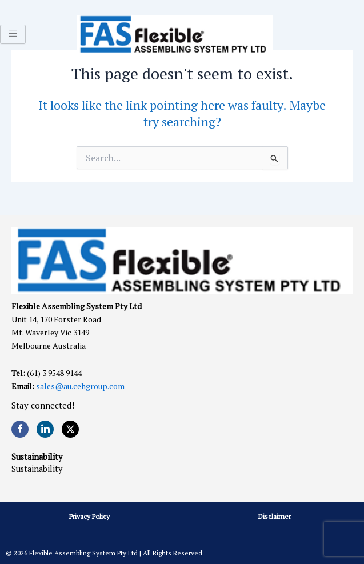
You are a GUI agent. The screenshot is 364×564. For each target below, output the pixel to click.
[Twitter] (70, 429)
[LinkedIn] (45, 429)
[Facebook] (20, 429)
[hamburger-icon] (13, 34)
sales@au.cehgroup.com (80, 386)
